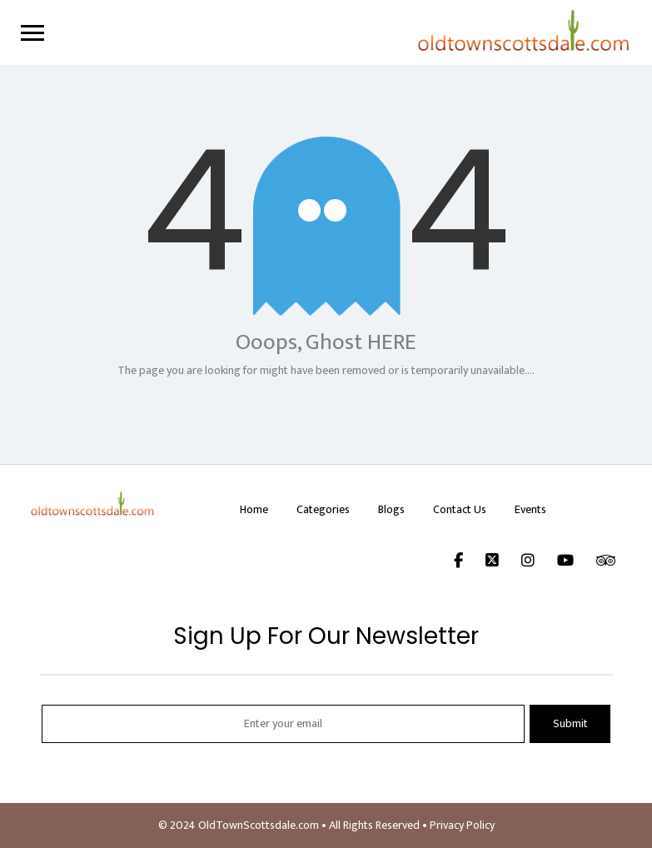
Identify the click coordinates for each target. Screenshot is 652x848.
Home (254, 509)
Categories (323, 509)
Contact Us (459, 509)
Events (530, 509)
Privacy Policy (462, 825)
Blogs (391, 509)
